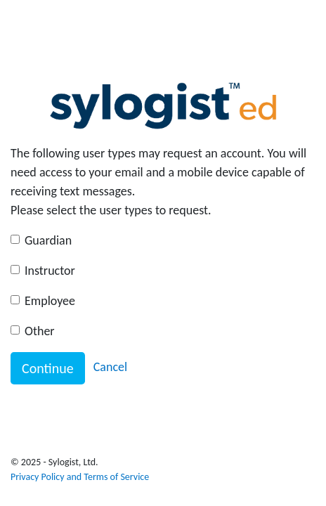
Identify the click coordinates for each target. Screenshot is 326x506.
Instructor (50, 270)
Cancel (110, 367)
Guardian (48, 240)
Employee (50, 301)
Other (40, 331)
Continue (48, 368)
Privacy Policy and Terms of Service (80, 477)
